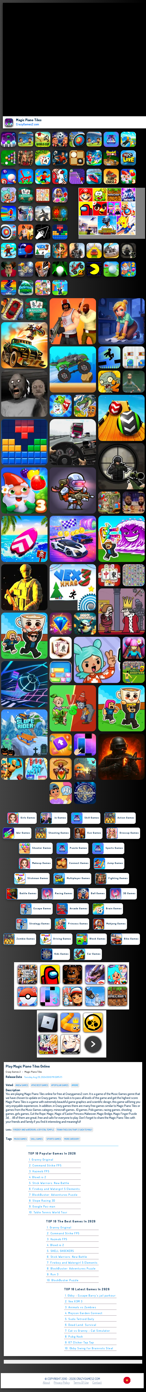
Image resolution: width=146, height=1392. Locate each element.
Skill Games (37, 1138)
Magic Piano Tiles (33, 1071)
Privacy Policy (62, 1382)
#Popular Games (59, 1085)
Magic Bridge (104, 1114)
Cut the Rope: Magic (42, 1114)
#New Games (22, 1085)
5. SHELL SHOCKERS (60, 1251)
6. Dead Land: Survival (80, 1325)
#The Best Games (39, 1085)
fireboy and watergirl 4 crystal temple (33, 1129)
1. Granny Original (41, 1159)
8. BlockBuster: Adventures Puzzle (71, 1268)
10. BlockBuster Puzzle (63, 1280)
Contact (97, 1382)
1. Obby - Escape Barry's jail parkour (90, 1295)
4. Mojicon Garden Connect (84, 1313)
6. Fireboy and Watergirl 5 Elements (54, 1189)
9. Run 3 (53, 1274)
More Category (71, 1138)
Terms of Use (81, 1382)
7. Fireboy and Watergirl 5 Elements (72, 1262)
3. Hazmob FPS (39, 1171)
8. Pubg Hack (74, 1336)
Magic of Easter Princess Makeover (75, 1114)
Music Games (20, 1138)
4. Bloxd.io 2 (37, 1177)
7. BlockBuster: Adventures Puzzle (53, 1194)
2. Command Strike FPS (45, 1165)
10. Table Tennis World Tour (48, 1212)
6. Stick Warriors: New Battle (67, 1257)
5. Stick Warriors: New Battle (49, 1183)
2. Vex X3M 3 (74, 1301)
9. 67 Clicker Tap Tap (79, 1342)
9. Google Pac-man (42, 1206)
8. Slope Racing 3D (42, 1200)
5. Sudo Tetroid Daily (79, 1319)
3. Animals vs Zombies (80, 1307)
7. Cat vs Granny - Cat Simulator (87, 1330)
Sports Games (54, 1138)
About (46, 1382)
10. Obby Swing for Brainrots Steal (89, 1348)
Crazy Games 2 (13, 1071)
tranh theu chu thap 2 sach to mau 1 (74, 1129)
